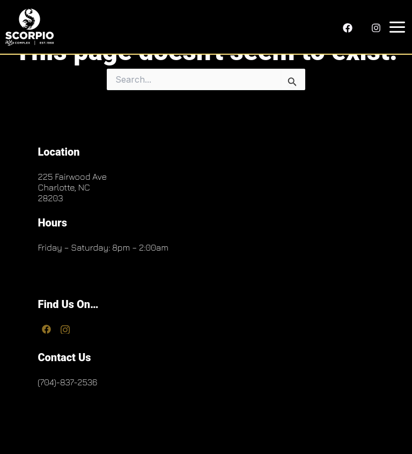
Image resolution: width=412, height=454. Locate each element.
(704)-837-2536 (67, 382)
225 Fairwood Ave (72, 176)
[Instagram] (376, 27)
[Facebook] (347, 27)
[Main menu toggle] (395, 27)
